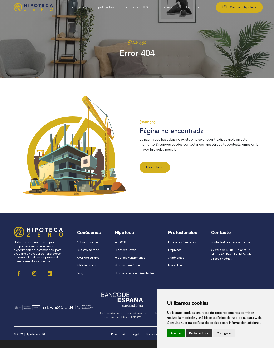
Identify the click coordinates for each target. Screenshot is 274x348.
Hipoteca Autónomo (128, 265)
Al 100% (120, 242)
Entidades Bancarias (181, 242)
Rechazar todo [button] (199, 333)
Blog (80, 273)
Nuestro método (88, 250)
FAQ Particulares (88, 257)
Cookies (151, 334)
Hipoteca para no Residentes (134, 273)
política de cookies (207, 323)
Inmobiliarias (176, 265)
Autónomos (176, 257)
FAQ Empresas (87, 265)
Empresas (174, 250)
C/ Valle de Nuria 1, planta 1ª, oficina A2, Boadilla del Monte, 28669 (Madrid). (232, 254)
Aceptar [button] (175, 333)
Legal (135, 334)
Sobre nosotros (87, 242)
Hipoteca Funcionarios (130, 257)
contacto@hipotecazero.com (230, 242)
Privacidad (118, 334)
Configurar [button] (224, 333)
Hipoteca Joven (125, 250)
